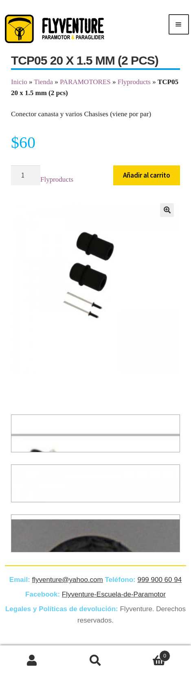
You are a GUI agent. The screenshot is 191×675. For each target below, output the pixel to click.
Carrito (149, 654)
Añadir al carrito (146, 175)
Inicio (19, 82)
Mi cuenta (32, 660)
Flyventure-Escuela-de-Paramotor (114, 594)
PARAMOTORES (85, 82)
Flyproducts (134, 82)
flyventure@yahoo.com (67, 580)
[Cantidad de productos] (25, 175)
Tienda (43, 82)
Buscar (95, 660)
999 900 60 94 (159, 580)
